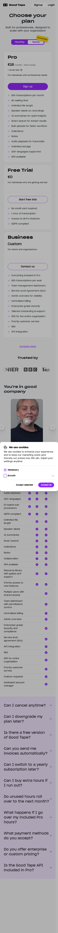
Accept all (46, 485)
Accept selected (24, 485)
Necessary (11, 469)
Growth (9, 475)
